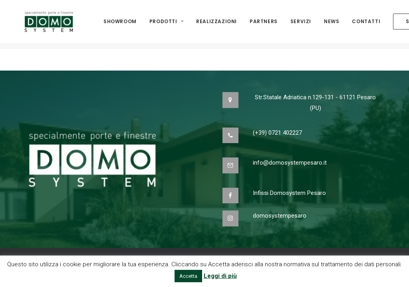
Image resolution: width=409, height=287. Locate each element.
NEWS (331, 24)
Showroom (120, 24)
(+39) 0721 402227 (277, 132)
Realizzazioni (216, 24)
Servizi (300, 24)
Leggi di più (220, 275)
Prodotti (166, 24)
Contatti (366, 24)
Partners (264, 24)
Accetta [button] (188, 276)
